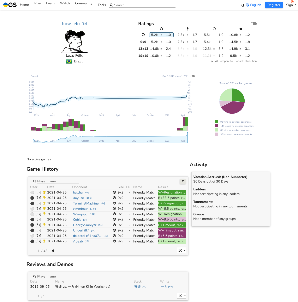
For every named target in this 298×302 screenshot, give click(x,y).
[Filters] (183, 181)
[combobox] (58, 181)
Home (16, 4)
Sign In (291, 5)
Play (37, 5)
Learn (50, 5)
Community (83, 5)
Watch (65, 5)
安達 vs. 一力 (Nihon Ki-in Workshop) (82, 286)
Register (274, 5)
